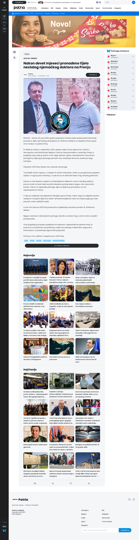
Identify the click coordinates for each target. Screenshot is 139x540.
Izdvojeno (45, 8)
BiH (52, 8)
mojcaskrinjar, (57, 2)
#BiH (26, 241)
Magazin (117, 8)
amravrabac (66, 2)
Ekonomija (89, 8)
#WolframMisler (58, 241)
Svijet (81, 8)
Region (58, 8)
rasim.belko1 (77, 2)
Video (65, 8)
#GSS (32, 241)
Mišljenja (73, 8)
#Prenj (38, 241)
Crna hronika (107, 8)
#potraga (47, 241)
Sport (98, 8)
